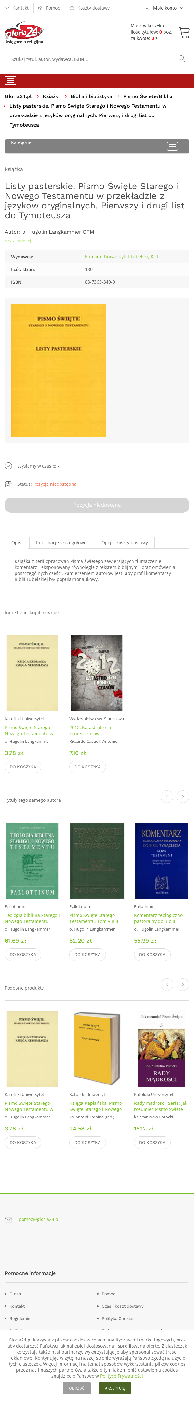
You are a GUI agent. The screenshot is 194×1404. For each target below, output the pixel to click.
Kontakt (17, 1306)
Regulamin (20, 1318)
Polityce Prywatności (121, 1376)
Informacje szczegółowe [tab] (61, 542)
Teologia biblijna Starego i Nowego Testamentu (32, 918)
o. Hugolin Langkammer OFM (58, 232)
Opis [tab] (16, 542)
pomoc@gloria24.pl (39, 1219)
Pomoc (108, 1293)
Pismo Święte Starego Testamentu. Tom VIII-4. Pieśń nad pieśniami (94, 921)
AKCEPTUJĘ (115, 1388)
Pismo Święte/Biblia (147, 96)
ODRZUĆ (77, 1388)
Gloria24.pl (18, 96)
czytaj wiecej (18, 241)
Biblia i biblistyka (91, 96)
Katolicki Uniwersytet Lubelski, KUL (122, 257)
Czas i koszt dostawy (123, 1306)
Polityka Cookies (118, 1318)
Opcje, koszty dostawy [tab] (124, 542)
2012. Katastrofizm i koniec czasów (90, 730)
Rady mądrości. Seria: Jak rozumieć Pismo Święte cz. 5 (160, 1109)
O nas (15, 1293)
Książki (51, 96)
